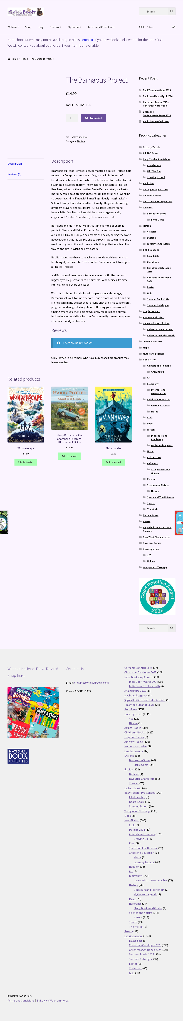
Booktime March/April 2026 (157, 96)
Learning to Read (160, 405)
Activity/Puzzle (151, 147)
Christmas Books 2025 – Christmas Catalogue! (156, 103)
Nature (155, 491)
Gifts (149, 293)
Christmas (153, 262)
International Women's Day (158, 391)
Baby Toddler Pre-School (156, 159)
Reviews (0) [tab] (14, 174)
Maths (154, 411)
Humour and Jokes (153, 317)
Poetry (146, 521)
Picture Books (150, 515)
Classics (151, 231)
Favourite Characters (158, 243)
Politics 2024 (154, 457)
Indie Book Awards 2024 (160, 329)
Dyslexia (147, 207)
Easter (150, 287)
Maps (146, 347)
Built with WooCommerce (52, 1000)
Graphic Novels (151, 311)
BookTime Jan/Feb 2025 (156, 121)
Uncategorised (151, 549)
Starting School (156, 177)
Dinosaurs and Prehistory (159, 437)
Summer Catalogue (158, 305)
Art (148, 377)
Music (150, 451)
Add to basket (93, 118)
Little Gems (157, 219)
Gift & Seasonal (151, 249)
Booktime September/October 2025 (157, 113)
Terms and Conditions (101, 27)
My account (74, 27)
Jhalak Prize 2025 (152, 341)
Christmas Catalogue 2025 (157, 201)
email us (88, 39)
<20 (149, 555)
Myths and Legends (153, 353)
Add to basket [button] (26, 462)
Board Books (154, 165)
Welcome (13, 27)
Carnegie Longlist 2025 (155, 189)
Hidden (151, 561)
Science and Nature (158, 485)
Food (150, 423)
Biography (153, 383)
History (151, 429)
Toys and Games (152, 543)
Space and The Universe (160, 497)
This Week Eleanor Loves (156, 537)
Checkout (55, 27)
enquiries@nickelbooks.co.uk (91, 682)
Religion (151, 479)
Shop (28, 27)
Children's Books (152, 195)
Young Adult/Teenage (155, 567)
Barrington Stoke (156, 213)
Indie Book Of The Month (161, 335)
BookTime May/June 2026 (157, 90)
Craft (149, 417)
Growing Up (157, 371)
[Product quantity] (72, 118)
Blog (41, 27)
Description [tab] (15, 163)
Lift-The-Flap (154, 171)
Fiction (24, 58)
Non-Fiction (149, 359)
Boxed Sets (153, 256)
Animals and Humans (159, 365)
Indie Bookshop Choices (156, 323)
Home (15, 58)
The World (152, 509)
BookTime (148, 183)
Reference (152, 463)
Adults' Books (150, 153)
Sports (151, 503)
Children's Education (158, 399)
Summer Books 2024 (158, 299)
